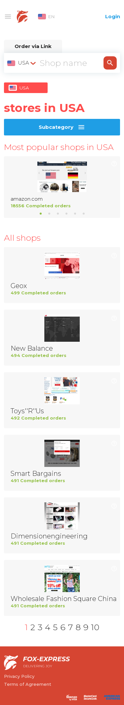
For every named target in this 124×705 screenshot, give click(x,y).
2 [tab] (49, 213)
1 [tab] (40, 213)
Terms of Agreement (27, 684)
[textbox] (22, 63)
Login (112, 16)
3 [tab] (58, 213)
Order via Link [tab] (33, 46)
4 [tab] (66, 213)
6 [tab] (83, 213)
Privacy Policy (19, 676)
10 (95, 627)
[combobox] (22, 63)
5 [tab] (75, 213)
